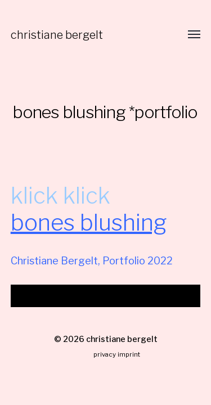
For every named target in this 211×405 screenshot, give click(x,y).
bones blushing (89, 222)
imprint (129, 354)
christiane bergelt (57, 35)
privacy (104, 354)
